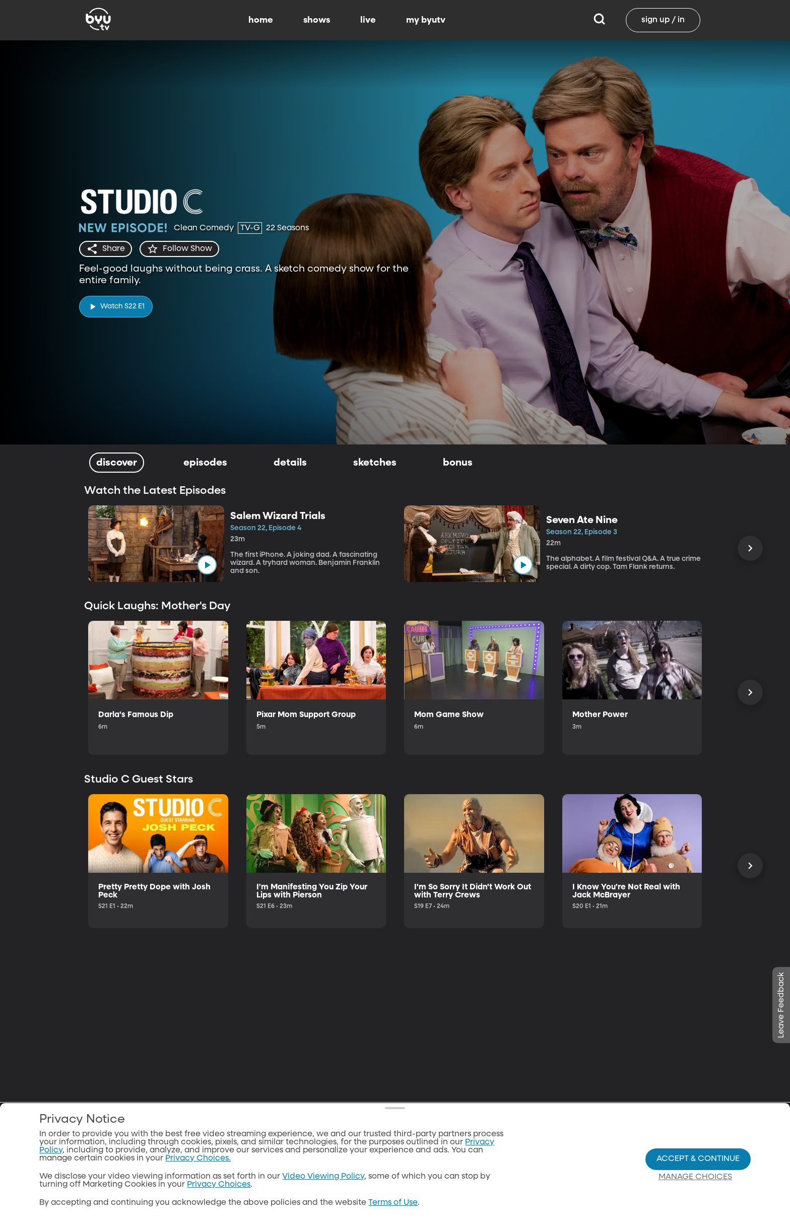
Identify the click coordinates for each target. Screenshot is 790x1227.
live (368, 20)
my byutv (425, 20)
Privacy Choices (218, 1185)
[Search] (599, 20)
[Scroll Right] (750, 548)
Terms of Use (393, 1203)
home (260, 20)
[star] (179, 249)
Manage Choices (695, 1177)
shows (316, 20)
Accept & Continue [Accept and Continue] (698, 1159)
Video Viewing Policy (323, 1177)
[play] (116, 306)
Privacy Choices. (198, 1158)
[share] (105, 249)
